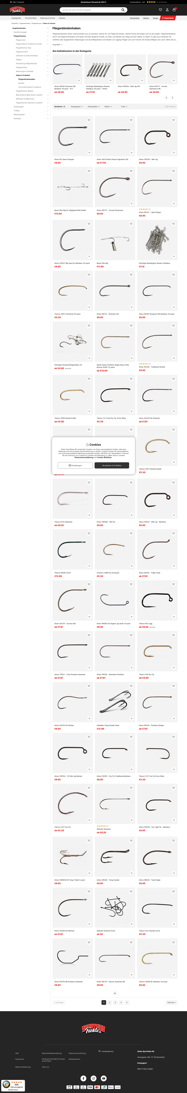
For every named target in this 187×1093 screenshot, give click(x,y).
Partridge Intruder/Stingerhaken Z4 (68, 365)
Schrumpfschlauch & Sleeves (29, 87)
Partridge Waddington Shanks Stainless (154, 263)
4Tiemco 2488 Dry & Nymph (108, 573)
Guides (155, 18)
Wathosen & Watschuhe (31, 99)
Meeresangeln (30, 114)
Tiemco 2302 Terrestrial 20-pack (67, 314)
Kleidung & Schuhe (47, 18)
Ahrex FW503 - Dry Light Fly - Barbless (154, 827)
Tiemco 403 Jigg (145, 623)
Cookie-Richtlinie (104, 457)
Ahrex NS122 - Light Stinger (150, 212)
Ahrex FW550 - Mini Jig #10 (129, 86)
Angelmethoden (25, 23)
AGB (17, 1053)
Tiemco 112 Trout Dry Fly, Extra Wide (111, 418)
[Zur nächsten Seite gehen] (171, 1002)
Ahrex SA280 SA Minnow (64, 931)
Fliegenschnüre (31, 52)
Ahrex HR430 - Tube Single (149, 880)
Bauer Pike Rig (102, 263)
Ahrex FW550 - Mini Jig (148, 159)
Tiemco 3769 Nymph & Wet (65, 418)
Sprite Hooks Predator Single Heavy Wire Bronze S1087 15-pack (113, 366)
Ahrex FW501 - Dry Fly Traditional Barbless (114, 776)
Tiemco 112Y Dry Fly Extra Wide (151, 776)
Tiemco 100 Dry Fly (146, 674)
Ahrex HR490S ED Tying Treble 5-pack (69, 880)
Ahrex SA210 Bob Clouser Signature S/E (112, 159)
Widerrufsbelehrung (23, 1067)
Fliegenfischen (37, 23)
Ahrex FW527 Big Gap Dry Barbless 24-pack (72, 263)
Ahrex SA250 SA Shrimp (64, 725)
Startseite (14, 23)
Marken (146, 18)
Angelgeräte (16, 18)
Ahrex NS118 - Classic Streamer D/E (111, 982)
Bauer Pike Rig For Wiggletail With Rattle (70, 210)
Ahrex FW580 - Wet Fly (106, 522)
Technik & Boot (30, 18)
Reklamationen (74, 1059)
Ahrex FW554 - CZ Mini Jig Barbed (68, 776)
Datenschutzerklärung (77, 1053)
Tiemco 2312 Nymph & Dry (149, 931)
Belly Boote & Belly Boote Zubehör (31, 95)
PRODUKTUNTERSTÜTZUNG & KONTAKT (53, 1060)
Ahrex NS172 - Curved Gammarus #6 (158, 87)
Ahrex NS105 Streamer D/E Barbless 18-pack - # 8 (64, 87)
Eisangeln (30, 118)
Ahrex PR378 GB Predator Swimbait (68, 982)
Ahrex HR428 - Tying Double (108, 880)
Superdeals (168, 18)
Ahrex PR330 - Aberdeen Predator (110, 674)
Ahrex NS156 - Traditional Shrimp (152, 367)
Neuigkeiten (134, 18)
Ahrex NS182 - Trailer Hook (149, 573)
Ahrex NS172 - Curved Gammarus (110, 210)
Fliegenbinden (31, 67)
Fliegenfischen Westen (24, 91)
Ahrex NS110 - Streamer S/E (108, 314)
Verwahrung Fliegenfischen (31, 63)
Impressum (19, 1059)
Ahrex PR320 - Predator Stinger (151, 725)
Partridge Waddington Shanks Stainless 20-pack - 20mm (98, 87)
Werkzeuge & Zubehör (31, 71)
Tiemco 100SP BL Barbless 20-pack (153, 982)
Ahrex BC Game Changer (64, 159)
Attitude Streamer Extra (106, 931)
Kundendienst (135, 2)
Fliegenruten (31, 40)
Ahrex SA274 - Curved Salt (65, 623)
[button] (159, 2)
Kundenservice (107, 1051)
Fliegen (31, 60)
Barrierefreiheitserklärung (52, 1053)
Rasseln (21, 83)
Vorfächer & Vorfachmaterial (31, 56)
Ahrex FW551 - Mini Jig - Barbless (152, 522)
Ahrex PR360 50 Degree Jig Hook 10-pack (113, 623)
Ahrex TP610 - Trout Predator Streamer (69, 674)
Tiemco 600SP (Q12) (62, 573)
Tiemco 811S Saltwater (63, 522)
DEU (18, 2)
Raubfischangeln (30, 32)
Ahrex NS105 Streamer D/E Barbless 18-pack (156, 314)
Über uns (45, 1067)
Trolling (30, 111)
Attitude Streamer (104, 829)
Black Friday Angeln (145, 1069)
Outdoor (62, 18)
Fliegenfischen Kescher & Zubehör (31, 103)
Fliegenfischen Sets (23, 48)
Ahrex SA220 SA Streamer (149, 418)
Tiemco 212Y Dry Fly (62, 827)
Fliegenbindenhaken (26, 79)
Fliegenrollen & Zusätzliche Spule (31, 44)
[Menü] (23, 1081)
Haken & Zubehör (49, 23)
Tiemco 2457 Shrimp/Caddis (150, 469)
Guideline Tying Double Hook (108, 725)
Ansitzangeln (30, 107)
